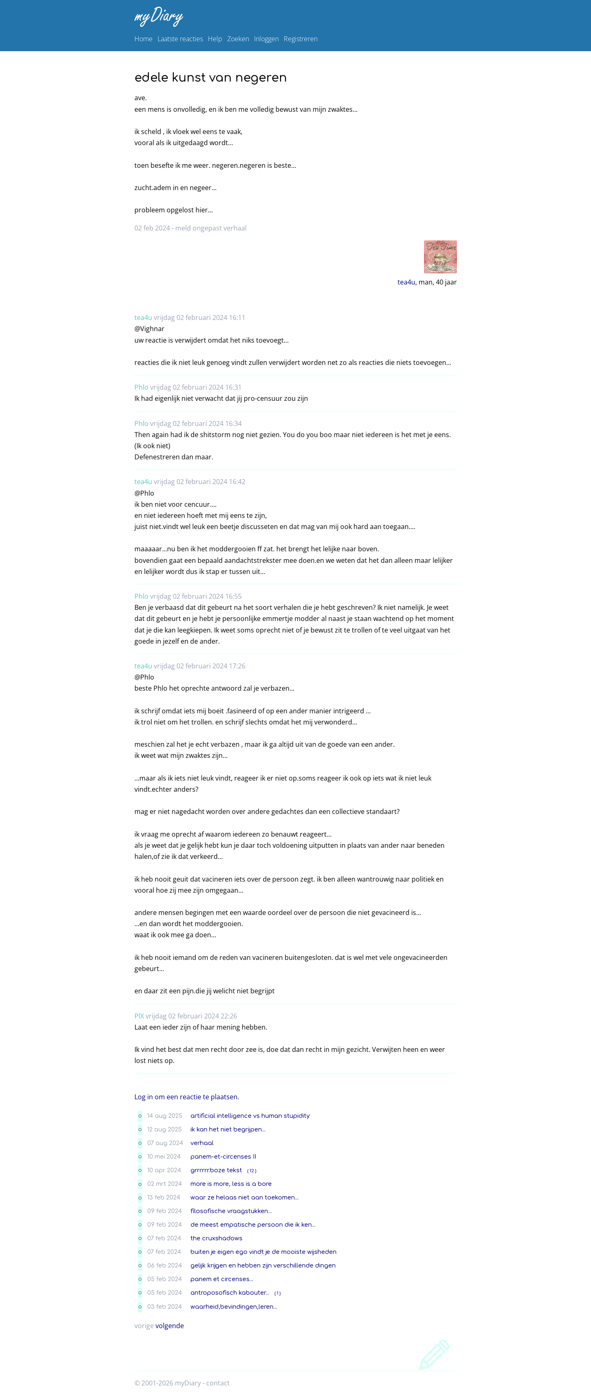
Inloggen (266, 38)
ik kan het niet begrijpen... (228, 1129)
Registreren (301, 38)
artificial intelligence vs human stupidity (250, 1115)
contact (218, 1383)
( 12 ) (252, 1171)
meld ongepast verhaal (211, 228)
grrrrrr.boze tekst (216, 1170)
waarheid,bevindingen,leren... (234, 1306)
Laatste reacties (180, 38)
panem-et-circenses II (223, 1156)
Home (143, 38)
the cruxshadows (217, 1238)
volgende (169, 1325)
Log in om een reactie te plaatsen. (186, 1096)
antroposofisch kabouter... (230, 1292)
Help (215, 38)
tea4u (406, 282)
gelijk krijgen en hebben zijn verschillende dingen (263, 1265)
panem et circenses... (222, 1279)
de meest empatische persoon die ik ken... (253, 1224)
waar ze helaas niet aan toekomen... (245, 1197)
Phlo (141, 387)
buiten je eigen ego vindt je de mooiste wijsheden (264, 1252)
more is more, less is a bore (231, 1184)
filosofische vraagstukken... (231, 1211)
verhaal (202, 1143)
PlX (139, 1016)
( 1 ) (277, 1293)
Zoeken (238, 38)
